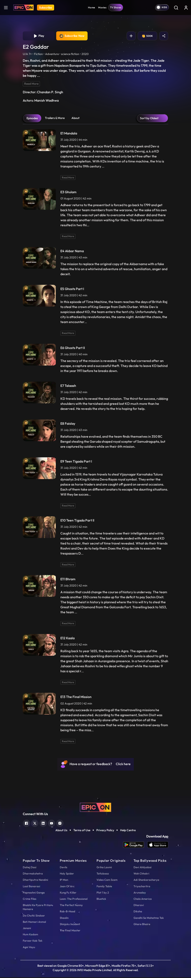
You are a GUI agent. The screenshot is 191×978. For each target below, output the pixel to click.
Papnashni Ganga (34, 893)
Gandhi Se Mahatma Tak (149, 918)
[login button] (185, 7)
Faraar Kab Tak (32, 941)
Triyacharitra (142, 887)
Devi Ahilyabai (143, 867)
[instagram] (60, 823)
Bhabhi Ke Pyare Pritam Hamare (37, 907)
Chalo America (143, 899)
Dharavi (139, 905)
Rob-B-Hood (67, 912)
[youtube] (51, 823)
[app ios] (157, 845)
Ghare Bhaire (142, 924)
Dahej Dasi (29, 867)
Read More (31, 84)
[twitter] (34, 823)
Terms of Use (81, 831)
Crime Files (29, 899)
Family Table (104, 887)
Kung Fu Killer (68, 893)
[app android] (135, 845)
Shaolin (64, 918)
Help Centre (128, 831)
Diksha (138, 912)
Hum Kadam (30, 935)
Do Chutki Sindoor (34, 916)
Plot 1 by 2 (103, 893)
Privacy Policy (105, 831)
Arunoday (140, 893)
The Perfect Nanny (71, 905)
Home (91, 7)
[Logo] (23, 7)
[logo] (95, 807)
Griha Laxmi (104, 867)
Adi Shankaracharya (146, 880)
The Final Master (70, 931)
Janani (27, 928)
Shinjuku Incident (70, 924)
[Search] (176, 7)
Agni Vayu (29, 947)
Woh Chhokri (141, 874)
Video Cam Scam (107, 880)
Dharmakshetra (33, 874)
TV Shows (115, 7)
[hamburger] (5, 7)
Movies (102, 7)
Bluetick (101, 899)
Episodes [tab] (32, 119)
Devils (63, 867)
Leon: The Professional (74, 899)
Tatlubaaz (103, 874)
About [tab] (75, 118)
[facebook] (26, 823)
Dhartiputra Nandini (35, 880)
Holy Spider (67, 874)
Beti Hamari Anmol (34, 922)
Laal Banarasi (31, 887)
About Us (61, 831)
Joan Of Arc (67, 887)
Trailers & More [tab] (55, 118)
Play (39, 36)
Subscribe (45, 7)
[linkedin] (43, 823)
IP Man (64, 880)
